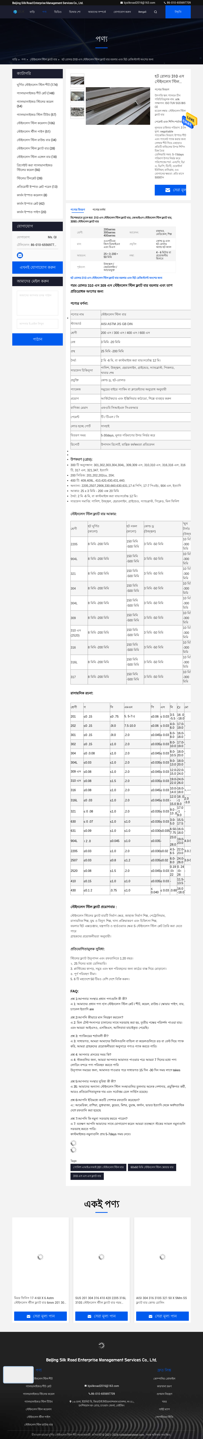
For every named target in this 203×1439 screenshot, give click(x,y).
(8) (32, 195)
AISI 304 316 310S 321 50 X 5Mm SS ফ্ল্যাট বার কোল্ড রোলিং (161, 1300)
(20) (31, 212)
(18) (37, 157)
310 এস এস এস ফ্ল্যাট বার (87, 1176)
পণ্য (44, 11)
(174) (37, 85)
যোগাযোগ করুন (122, 11)
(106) (36, 123)
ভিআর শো (74, 11)
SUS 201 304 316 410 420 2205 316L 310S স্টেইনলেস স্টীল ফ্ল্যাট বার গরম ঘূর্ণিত (100, 1300)
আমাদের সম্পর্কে (97, 11)
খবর (164, 1401)
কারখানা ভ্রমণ (164, 1386)
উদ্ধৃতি (178, 12)
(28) (36, 148)
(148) (35, 93)
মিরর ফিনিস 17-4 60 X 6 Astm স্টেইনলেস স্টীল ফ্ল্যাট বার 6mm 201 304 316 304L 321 (40, 1300)
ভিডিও (57, 11)
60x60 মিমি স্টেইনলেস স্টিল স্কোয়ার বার (152, 1167)
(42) (30, 203)
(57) (36, 115)
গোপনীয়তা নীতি (164, 1416)
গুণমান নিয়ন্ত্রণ (164, 1393)
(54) (35, 104)
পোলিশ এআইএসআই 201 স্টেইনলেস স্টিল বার (98, 1167)
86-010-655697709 (177, 2)
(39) (29, 178)
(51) (33, 131)
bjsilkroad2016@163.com (138, 2)
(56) (34, 167)
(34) (36, 140)
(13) (37, 187)
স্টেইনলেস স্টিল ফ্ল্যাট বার (43, 59)
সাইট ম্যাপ (164, 1409)
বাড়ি (32, 11)
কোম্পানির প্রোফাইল (164, 1378)
